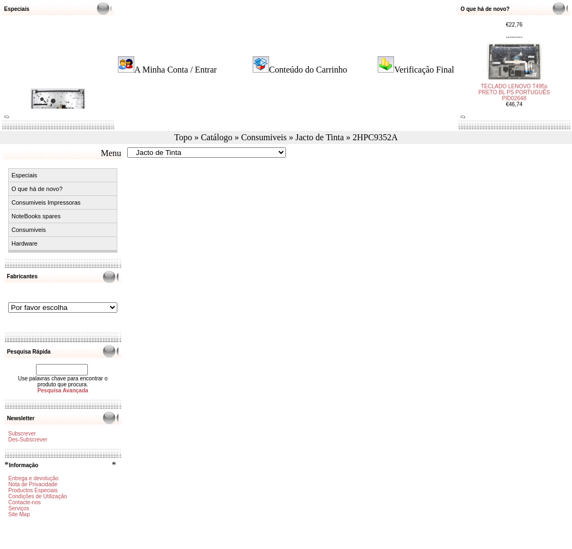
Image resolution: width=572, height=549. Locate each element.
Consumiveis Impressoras (46, 202)
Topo (183, 137)
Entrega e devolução (33, 478)
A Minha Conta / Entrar (175, 69)
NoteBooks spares (36, 216)
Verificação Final (424, 69)
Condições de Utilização (37, 496)
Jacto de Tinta (319, 137)
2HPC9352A (375, 137)
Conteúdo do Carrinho (308, 69)
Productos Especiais (33, 490)
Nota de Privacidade (32, 484)
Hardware (24, 243)
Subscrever (22, 434)
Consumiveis (264, 137)
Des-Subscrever (27, 440)
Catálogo (217, 137)
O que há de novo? (37, 189)
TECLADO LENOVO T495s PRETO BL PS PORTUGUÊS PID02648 (514, 88)
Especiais (24, 175)
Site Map (18, 514)
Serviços (18, 508)
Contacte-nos (24, 502)
